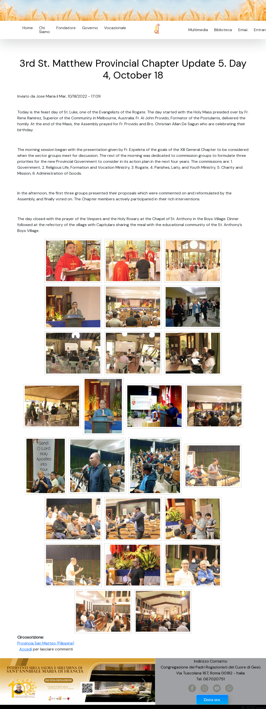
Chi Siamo (44, 29)
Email (241, 29)
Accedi (25, 649)
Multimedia (198, 29)
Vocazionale (115, 27)
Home (27, 27)
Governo (90, 27)
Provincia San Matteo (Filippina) (45, 643)
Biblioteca (223, 29)
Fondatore (66, 27)
